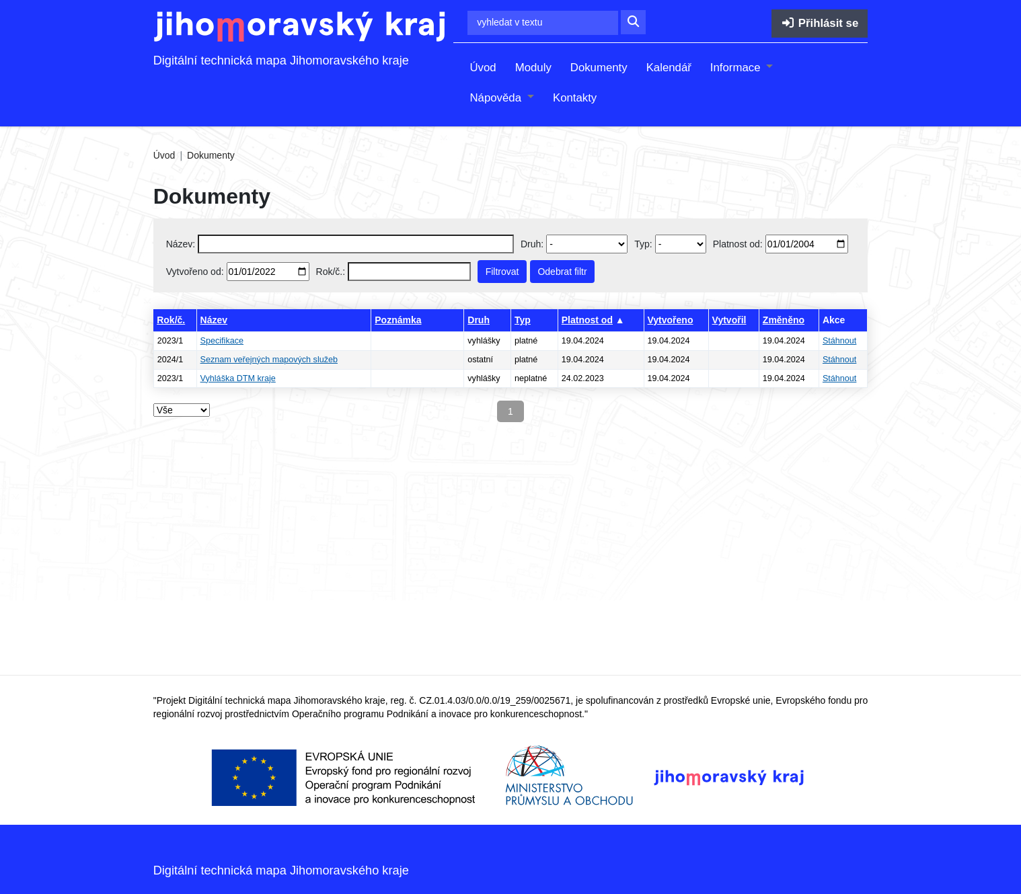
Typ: (643, 244)
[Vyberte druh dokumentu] (587, 244)
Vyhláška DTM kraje (238, 378)
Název (213, 320)
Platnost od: (738, 244)
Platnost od (587, 320)
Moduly (533, 67)
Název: (181, 244)
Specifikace (221, 341)
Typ (523, 320)
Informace (736, 67)
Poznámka (398, 320)
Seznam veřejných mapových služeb (269, 359)
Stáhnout (839, 341)
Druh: (532, 244)
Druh (478, 320)
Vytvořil (729, 320)
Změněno (783, 320)
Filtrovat (502, 271)
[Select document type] (680, 244)
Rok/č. (171, 320)
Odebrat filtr (562, 271)
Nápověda (496, 97)
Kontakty (575, 97)
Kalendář (668, 67)
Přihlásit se (819, 23)
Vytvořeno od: (195, 271)
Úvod (482, 67)
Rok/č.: (331, 271)
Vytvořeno (670, 320)
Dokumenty (599, 67)
